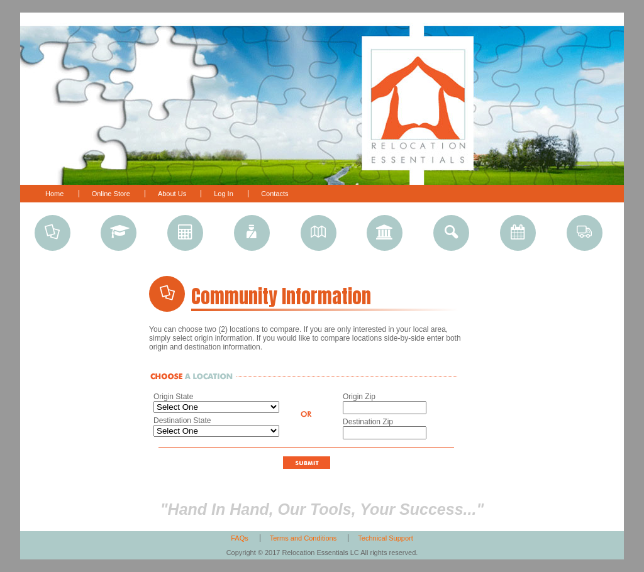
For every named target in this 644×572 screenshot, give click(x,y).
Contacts (274, 193)
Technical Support (385, 538)
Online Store (112, 193)
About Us (173, 193)
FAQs (239, 538)
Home (54, 193)
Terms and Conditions (303, 538)
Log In (223, 193)
